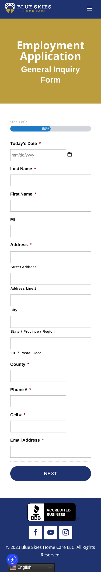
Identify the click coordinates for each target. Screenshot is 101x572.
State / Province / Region (33, 331)
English (21, 567)
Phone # (20, 389)
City (14, 310)
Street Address (24, 267)
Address (21, 244)
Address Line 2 (24, 288)
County (19, 364)
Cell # (17, 415)
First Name (23, 194)
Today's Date (25, 143)
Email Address (27, 440)
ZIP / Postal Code (26, 353)
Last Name (23, 168)
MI (12, 219)
